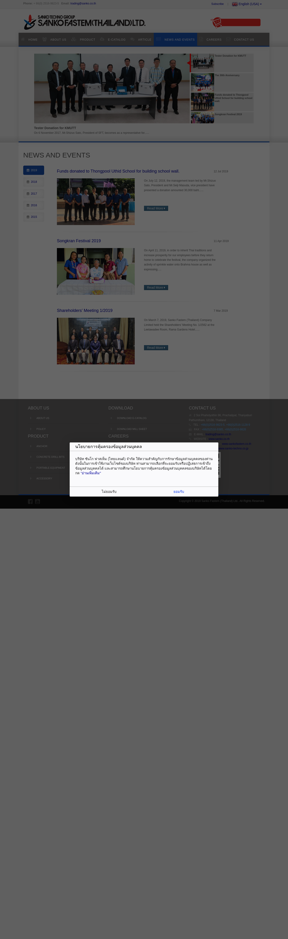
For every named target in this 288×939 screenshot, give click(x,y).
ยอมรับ (178, 492)
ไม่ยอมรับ (109, 492)
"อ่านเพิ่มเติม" (91, 473)
